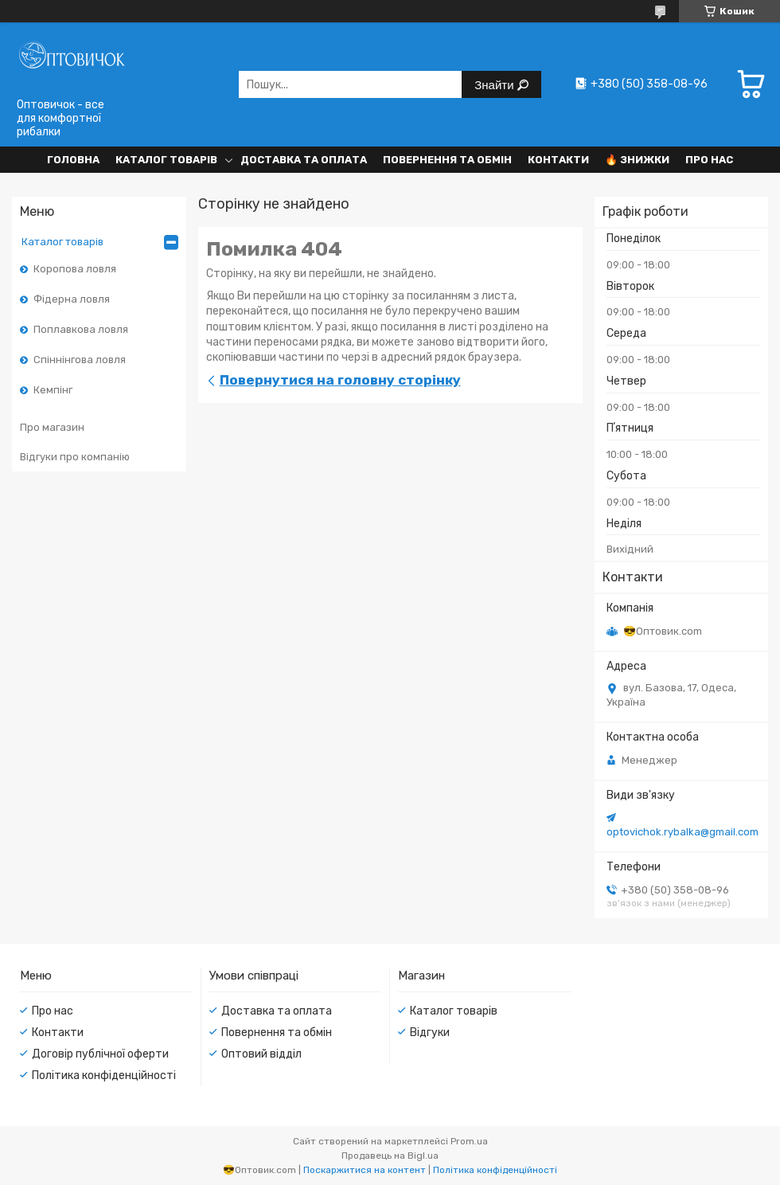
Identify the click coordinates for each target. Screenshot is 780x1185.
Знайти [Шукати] (495, 85)
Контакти (558, 160)
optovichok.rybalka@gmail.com (682, 832)
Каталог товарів (166, 160)
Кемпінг (52, 390)
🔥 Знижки (637, 160)
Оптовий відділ (261, 1054)
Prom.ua (469, 1141)
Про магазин (52, 427)
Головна (73, 160)
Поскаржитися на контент (364, 1169)
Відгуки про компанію (75, 457)
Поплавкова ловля (80, 329)
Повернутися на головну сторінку (340, 380)
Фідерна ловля (71, 299)
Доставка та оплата (303, 160)
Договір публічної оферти (100, 1054)
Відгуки (430, 1032)
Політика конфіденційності (104, 1075)
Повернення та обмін (447, 160)
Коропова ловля (74, 269)
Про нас (709, 160)
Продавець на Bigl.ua (390, 1155)
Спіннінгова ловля (79, 360)
